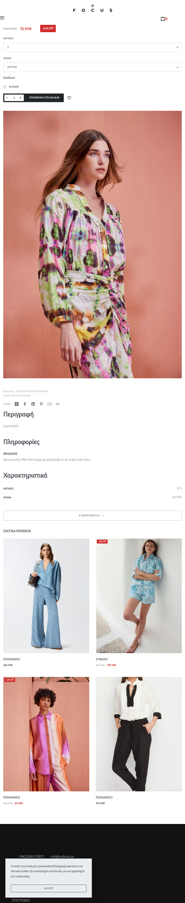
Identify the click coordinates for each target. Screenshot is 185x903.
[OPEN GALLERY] (92, 244)
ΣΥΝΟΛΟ (102, 659)
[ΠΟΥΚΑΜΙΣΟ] (46, 596)
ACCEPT (48, 888)
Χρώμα (7, 58)
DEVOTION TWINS (25, 391)
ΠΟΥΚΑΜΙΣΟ (11, 659)
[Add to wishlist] (69, 97)
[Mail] (49, 404)
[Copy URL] (58, 404)
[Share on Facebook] (25, 404)
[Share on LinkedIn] (33, 404)
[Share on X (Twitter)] (17, 404)
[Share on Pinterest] (41, 404)
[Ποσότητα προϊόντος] (14, 97)
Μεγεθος (8, 38)
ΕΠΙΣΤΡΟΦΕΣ (21, 900)
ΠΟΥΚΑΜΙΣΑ (42, 391)
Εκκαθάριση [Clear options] (9, 77)
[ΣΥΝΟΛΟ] (139, 596)
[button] (92, 516)
